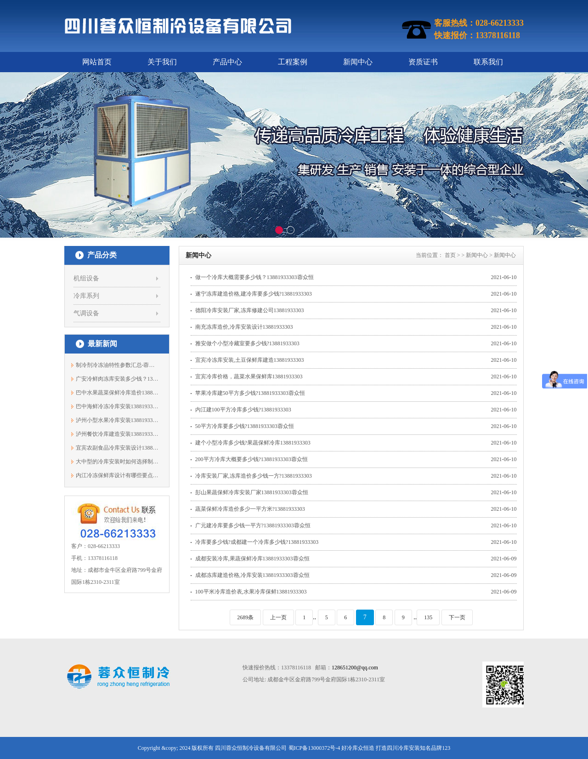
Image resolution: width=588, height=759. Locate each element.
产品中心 (227, 62)
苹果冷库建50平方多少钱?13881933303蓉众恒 (250, 393)
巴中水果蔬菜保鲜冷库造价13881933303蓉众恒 (117, 392)
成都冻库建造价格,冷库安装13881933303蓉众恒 (252, 575)
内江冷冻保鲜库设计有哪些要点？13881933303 (117, 475)
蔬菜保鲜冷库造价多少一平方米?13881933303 (250, 509)
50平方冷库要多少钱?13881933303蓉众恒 (244, 426)
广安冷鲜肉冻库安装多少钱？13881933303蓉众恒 (117, 379)
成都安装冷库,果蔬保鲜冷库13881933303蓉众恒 (252, 558)
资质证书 (423, 62)
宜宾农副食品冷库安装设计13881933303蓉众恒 (117, 448)
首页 (450, 255)
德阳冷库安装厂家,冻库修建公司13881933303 (249, 310)
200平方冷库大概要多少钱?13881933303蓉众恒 (251, 459)
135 (428, 617)
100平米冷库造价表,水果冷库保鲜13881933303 (251, 591)
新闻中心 (358, 62)
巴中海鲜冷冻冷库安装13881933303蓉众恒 (117, 406)
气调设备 (86, 313)
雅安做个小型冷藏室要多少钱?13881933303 (247, 343)
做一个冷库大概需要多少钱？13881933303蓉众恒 (254, 277)
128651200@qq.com (355, 667)
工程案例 (292, 62)
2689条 (245, 617)
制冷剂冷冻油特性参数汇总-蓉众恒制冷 (117, 365)
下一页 (457, 617)
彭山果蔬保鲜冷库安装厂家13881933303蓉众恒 (251, 492)
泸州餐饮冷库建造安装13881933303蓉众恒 (117, 434)
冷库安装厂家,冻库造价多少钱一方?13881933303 (253, 476)
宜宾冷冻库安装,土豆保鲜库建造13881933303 (249, 360)
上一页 (278, 617)
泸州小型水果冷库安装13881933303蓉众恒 (117, 420)
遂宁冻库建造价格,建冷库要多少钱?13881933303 (253, 294)
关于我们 (162, 62)
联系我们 (488, 62)
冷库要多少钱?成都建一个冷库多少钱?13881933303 (257, 542)
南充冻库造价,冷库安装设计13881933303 (244, 327)
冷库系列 (86, 295)
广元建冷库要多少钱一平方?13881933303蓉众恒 (253, 525)
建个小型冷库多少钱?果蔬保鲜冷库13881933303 (253, 442)
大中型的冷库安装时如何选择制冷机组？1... (117, 461)
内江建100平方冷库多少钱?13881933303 (243, 409)
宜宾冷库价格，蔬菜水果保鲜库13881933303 (249, 376)
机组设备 (86, 278)
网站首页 (97, 62)
